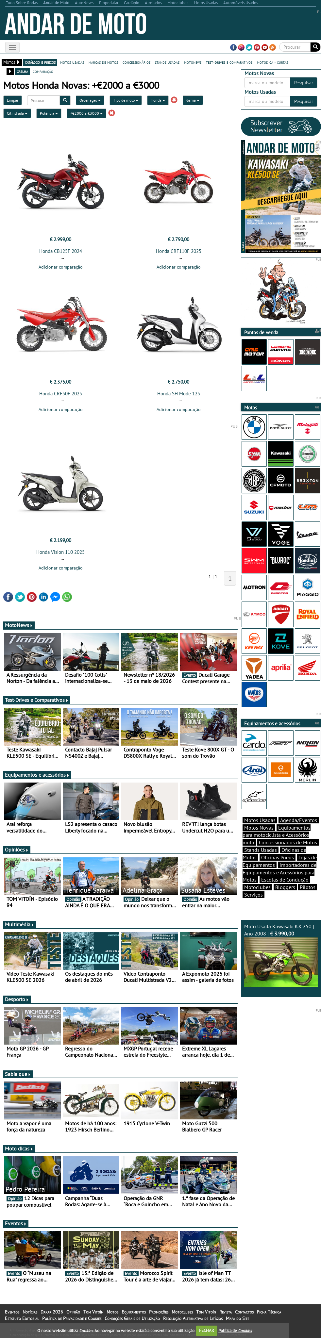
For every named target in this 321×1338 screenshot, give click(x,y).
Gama (192, 100)
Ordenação (90, 100)
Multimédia (19, 924)
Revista (225, 1312)
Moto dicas (19, 1148)
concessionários (136, 62)
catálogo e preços (40, 62)
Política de (235, 1330)
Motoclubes (257, 887)
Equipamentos (134, 1312)
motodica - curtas (272, 62)
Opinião (73, 1312)
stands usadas (167, 62)
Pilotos (307, 887)
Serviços (253, 894)
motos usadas (72, 62)
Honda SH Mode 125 (178, 393)
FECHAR (206, 1330)
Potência (49, 113)
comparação (43, 71)
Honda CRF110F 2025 (178, 251)
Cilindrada (17, 113)
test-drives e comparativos (229, 62)
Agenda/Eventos (298, 820)
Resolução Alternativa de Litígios (193, 1318)
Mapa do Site (237, 1318)
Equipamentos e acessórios (37, 774)
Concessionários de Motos (288, 842)
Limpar (12, 100)
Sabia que (18, 1074)
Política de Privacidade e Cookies (71, 1318)
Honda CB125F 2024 (60, 251)
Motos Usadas (260, 820)
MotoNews (19, 625)
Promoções (158, 1312)
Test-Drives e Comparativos (37, 700)
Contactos (244, 1312)
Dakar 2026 (52, 1312)
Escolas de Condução (285, 879)
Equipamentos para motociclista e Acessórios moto (277, 835)
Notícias (30, 1312)
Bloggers (285, 887)
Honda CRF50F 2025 (60, 393)
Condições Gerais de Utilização (132, 1318)
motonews (192, 62)
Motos (112, 1312)
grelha (22, 71)
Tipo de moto (125, 100)
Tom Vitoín (93, 1312)
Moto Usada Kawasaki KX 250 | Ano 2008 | (281, 955)
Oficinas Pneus (277, 857)
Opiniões (17, 849)
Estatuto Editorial (22, 1318)
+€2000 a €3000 (86, 113)
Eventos (16, 1223)
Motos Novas (259, 827)
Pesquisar (303, 83)
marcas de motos (103, 62)
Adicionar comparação (61, 267)
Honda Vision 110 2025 (60, 552)
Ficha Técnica (269, 1312)
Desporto (17, 999)
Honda (158, 100)
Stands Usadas (260, 850)
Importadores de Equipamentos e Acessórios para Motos (279, 872)
